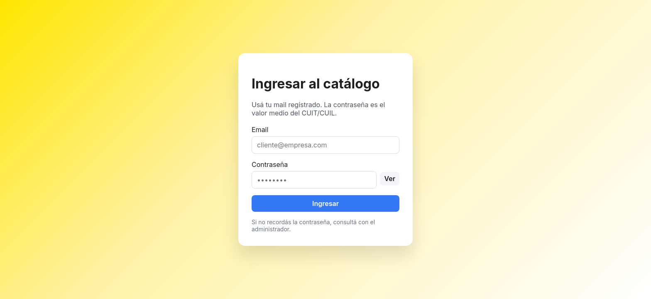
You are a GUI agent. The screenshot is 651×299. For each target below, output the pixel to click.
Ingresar (325, 203)
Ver (389, 178)
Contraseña (325, 174)
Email (325, 139)
